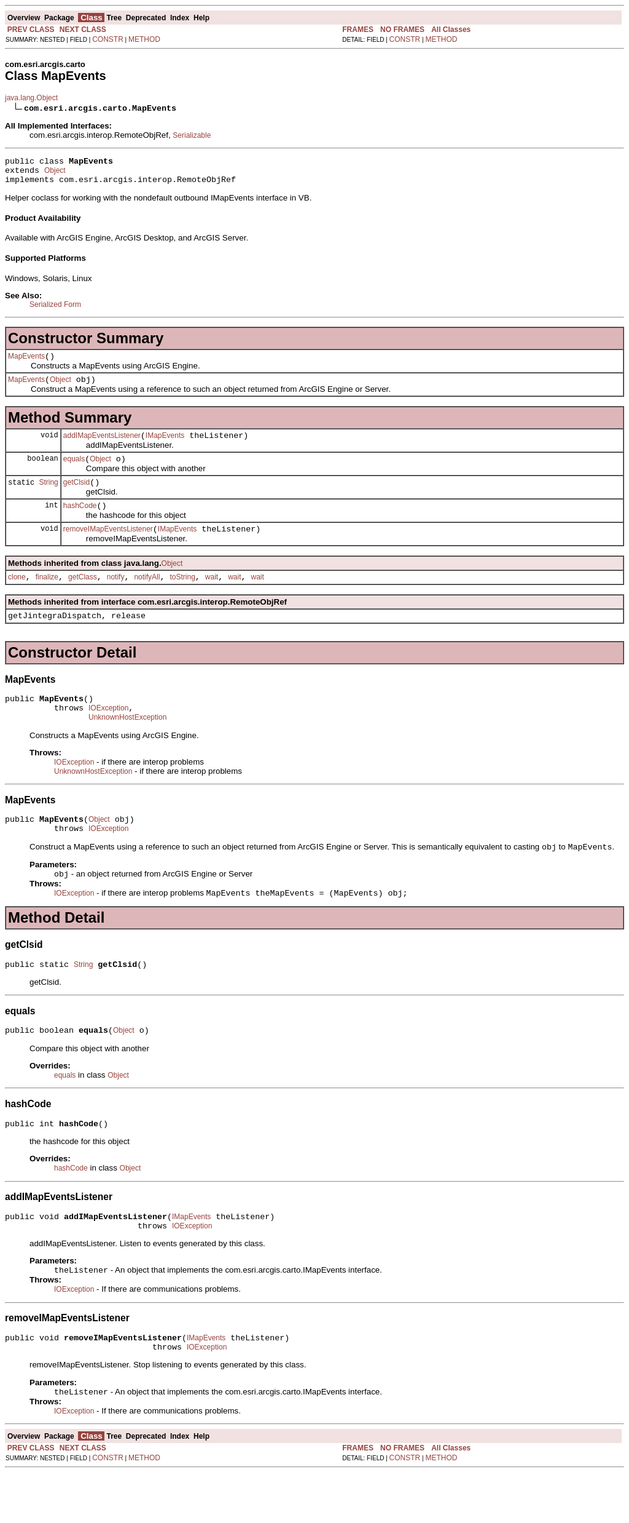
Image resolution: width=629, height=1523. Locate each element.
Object (55, 174)
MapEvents (26, 363)
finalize (47, 597)
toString (182, 597)
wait (211, 597)
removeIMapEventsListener (108, 547)
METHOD (144, 39)
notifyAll (147, 597)
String (48, 496)
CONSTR (107, 39)
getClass (82, 597)
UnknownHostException (127, 745)
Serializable (192, 135)
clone (17, 597)
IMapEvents (165, 446)
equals (74, 471)
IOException (108, 734)
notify (116, 597)
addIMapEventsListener (102, 446)
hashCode (80, 522)
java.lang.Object (31, 97)
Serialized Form (55, 310)
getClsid (76, 497)
